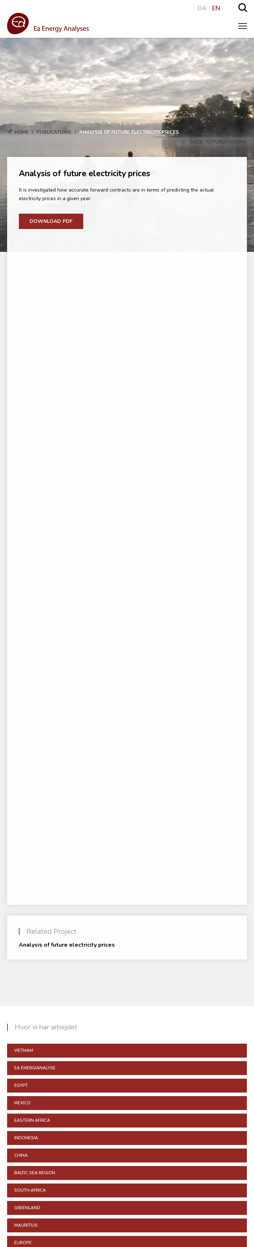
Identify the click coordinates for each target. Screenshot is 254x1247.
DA (202, 8)
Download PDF (51, 221)
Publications (54, 132)
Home (22, 132)
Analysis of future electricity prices (67, 945)
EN (216, 8)
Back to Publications (214, 142)
